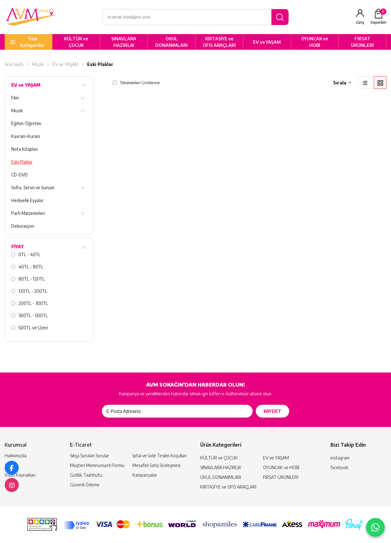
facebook (339, 467)
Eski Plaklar (100, 64)
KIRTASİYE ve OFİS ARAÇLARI (219, 42)
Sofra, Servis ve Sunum (32, 187)
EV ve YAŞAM (267, 42)
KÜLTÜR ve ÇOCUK (76, 42)
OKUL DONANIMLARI (171, 42)
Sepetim (378, 17)
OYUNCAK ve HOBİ (314, 42)
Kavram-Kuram (25, 136)
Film (15, 98)
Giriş (360, 22)
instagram (339, 457)
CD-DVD (19, 175)
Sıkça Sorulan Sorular (89, 455)
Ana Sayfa (14, 64)
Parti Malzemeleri (28, 213)
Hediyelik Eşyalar (27, 200)
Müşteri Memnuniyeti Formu (97, 465)
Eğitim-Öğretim (26, 123)
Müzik (38, 64)
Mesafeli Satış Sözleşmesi (156, 465)
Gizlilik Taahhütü (86, 475)
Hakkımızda (16, 455)
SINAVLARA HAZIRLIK (123, 42)
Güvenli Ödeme (85, 484)
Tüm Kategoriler (32, 42)
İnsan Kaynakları (20, 475)
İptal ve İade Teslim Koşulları (159, 455)
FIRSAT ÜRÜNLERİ (362, 42)
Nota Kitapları (24, 149)
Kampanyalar (144, 475)
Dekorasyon (22, 226)
